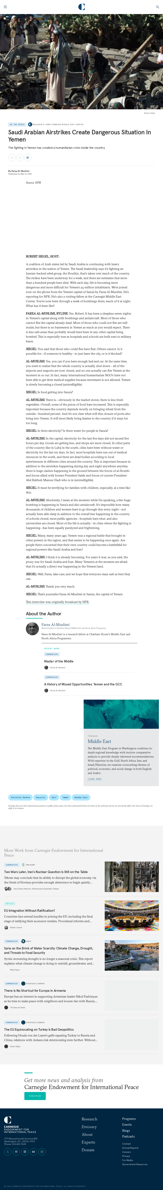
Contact (126, 1143)
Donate (88, 1149)
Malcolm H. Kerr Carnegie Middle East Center (58, 124)
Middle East (81, 797)
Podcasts (128, 1136)
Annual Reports (130, 1147)
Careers (126, 1152)
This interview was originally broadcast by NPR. (57, 602)
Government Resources (134, 1164)
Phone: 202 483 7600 (15, 1144)
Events (127, 1124)
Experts (88, 1142)
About (87, 1134)
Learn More (95, 779)
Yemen (65, 797)
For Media (127, 1160)
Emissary (30, 865)
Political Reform (20, 797)
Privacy (126, 1156)
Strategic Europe (35, 983)
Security (40, 797)
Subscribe (35, 1096)
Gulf (54, 797)
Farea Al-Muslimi (20, 171)
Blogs (126, 1130)
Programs (129, 1119)
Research (89, 1118)
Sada (28, 941)
